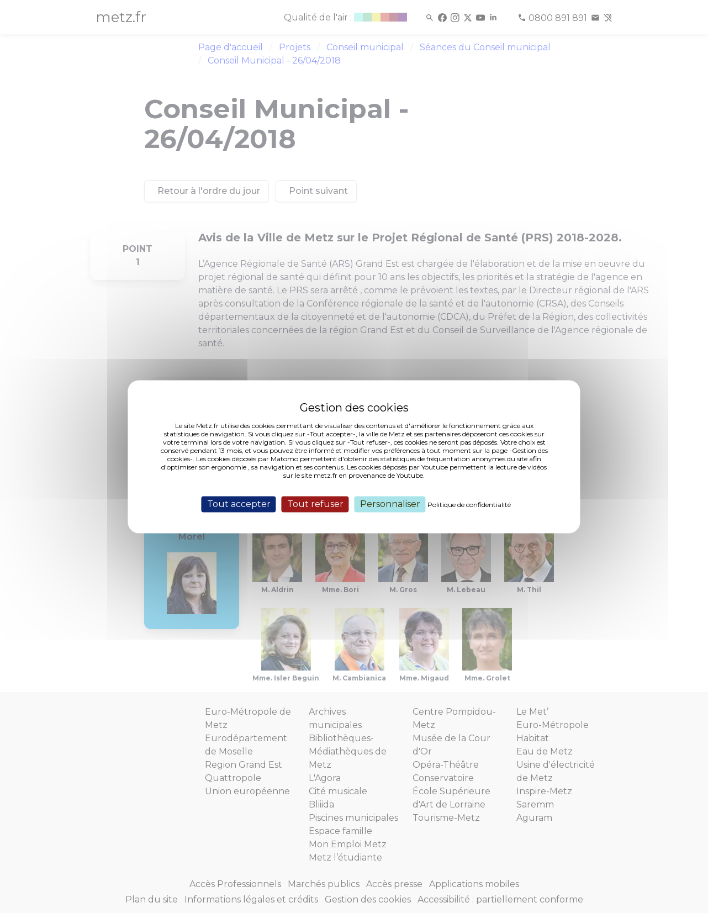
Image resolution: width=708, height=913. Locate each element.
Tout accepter (239, 504)
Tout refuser (315, 504)
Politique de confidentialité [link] (469, 504)
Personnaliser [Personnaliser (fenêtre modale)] (390, 504)
